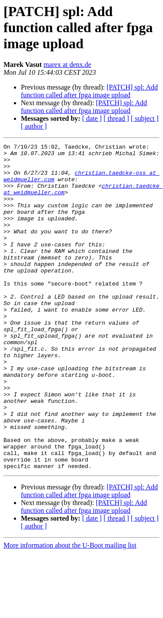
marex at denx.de (67, 64)
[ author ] (34, 126)
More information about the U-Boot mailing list (69, 610)
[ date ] (92, 118)
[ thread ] (116, 118)
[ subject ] (145, 118)
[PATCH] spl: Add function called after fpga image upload (89, 91)
